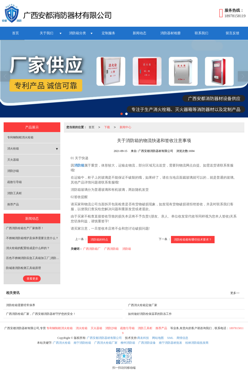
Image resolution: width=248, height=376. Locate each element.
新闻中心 (125, 127)
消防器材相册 (170, 33)
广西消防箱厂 (92, 249)
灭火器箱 (13, 159)
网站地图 (158, 338)
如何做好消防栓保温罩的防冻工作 (150, 314)
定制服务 (108, 33)
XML (170, 338)
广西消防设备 (147, 342)
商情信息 (182, 338)
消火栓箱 (13, 148)
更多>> (235, 293)
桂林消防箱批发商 (197, 342)
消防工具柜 (14, 193)
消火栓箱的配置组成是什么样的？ (28, 248)
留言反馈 (232, 33)
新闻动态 (139, 33)
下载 (107, 127)
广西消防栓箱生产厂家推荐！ (25, 228)
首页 (15, 33)
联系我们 (201, 33)
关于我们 (46, 33)
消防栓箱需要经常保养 (20, 305)
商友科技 (143, 338)
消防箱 (126, 249)
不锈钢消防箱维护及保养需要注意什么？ (32, 238)
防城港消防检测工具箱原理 (23, 268)
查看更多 (32, 278)
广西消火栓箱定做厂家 (142, 305)
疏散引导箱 (14, 182)
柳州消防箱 (128, 342)
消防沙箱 (13, 171)
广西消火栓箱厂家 (105, 342)
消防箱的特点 (99, 239)
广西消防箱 (111, 249)
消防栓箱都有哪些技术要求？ (193, 239)
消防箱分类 (77, 33)
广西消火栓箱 (61, 342)
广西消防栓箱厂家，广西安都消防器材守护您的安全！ (41, 314)
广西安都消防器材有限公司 (104, 338)
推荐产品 (13, 204)
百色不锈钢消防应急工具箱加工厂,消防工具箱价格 (33, 258)
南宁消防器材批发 (170, 342)
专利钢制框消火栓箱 (20, 137)
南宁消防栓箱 (82, 342)
